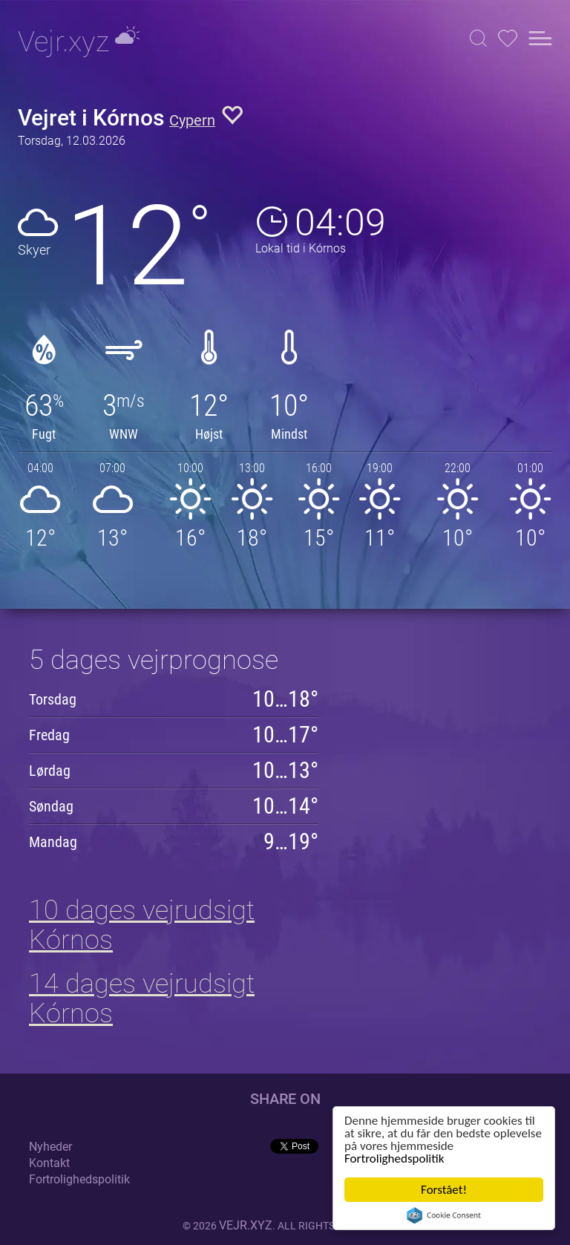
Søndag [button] (51, 806)
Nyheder (50, 1147)
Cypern (192, 120)
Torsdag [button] (52, 699)
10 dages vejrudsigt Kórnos (142, 925)
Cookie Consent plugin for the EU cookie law (444, 1215)
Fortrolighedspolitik (394, 1158)
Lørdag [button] (50, 771)
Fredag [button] (49, 735)
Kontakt (49, 1163)
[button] (478, 38)
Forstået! (444, 1189)
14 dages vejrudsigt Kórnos (142, 998)
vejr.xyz (245, 1225)
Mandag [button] (53, 842)
